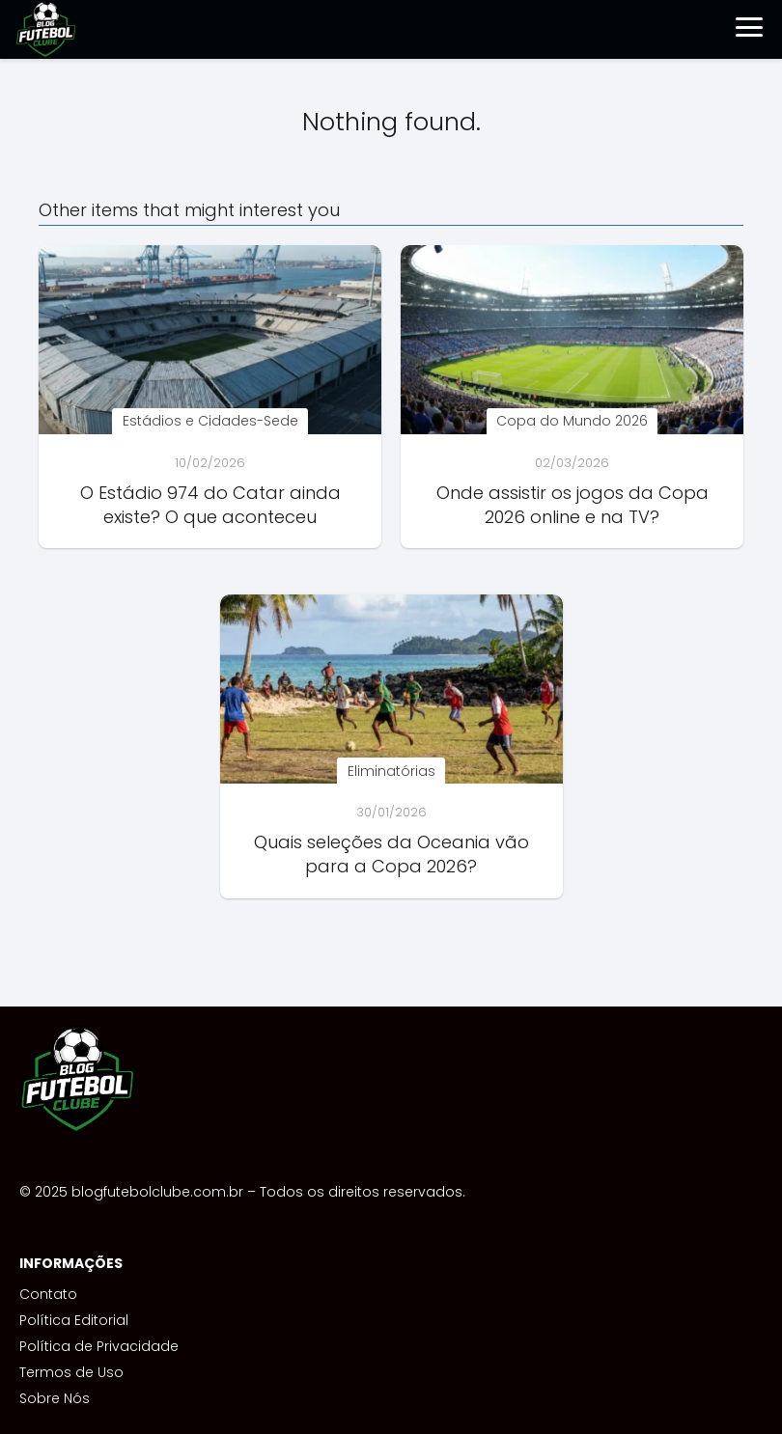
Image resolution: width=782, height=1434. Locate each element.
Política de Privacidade (99, 1346)
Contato (48, 1294)
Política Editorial (73, 1320)
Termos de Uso (71, 1372)
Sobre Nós (54, 1398)
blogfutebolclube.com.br (157, 1191)
